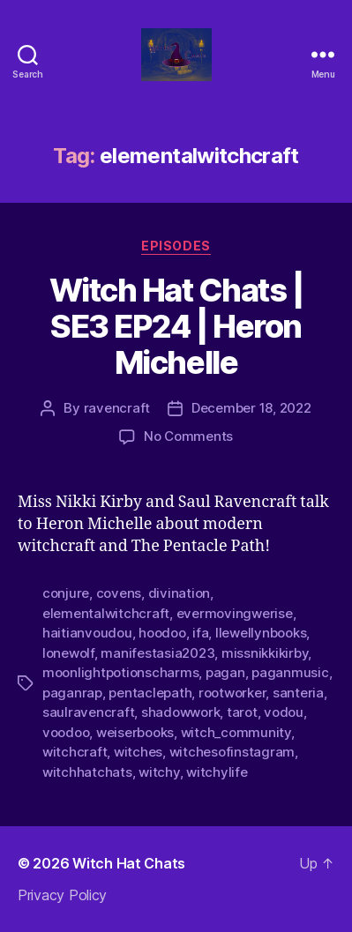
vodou (283, 712)
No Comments (188, 436)
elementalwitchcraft (105, 613)
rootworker (232, 692)
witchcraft (74, 751)
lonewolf (68, 653)
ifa (200, 632)
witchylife (216, 772)
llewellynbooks (260, 632)
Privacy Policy (62, 895)
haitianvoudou (87, 632)
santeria (298, 692)
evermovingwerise (234, 613)
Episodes (175, 245)
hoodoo (162, 632)
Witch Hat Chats (128, 863)
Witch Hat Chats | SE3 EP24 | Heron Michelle (176, 326)
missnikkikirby (264, 653)
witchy (159, 772)
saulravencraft (88, 712)
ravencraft (117, 407)
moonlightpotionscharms (120, 672)
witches (138, 751)
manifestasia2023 (157, 653)
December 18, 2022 (251, 407)
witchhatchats (87, 772)
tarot (242, 712)
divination (179, 593)
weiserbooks (135, 732)
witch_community (236, 732)
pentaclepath (150, 692)
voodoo (65, 732)
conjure (65, 593)
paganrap (72, 692)
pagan (225, 672)
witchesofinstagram (232, 751)
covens (118, 593)
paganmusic (289, 672)
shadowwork (180, 712)
